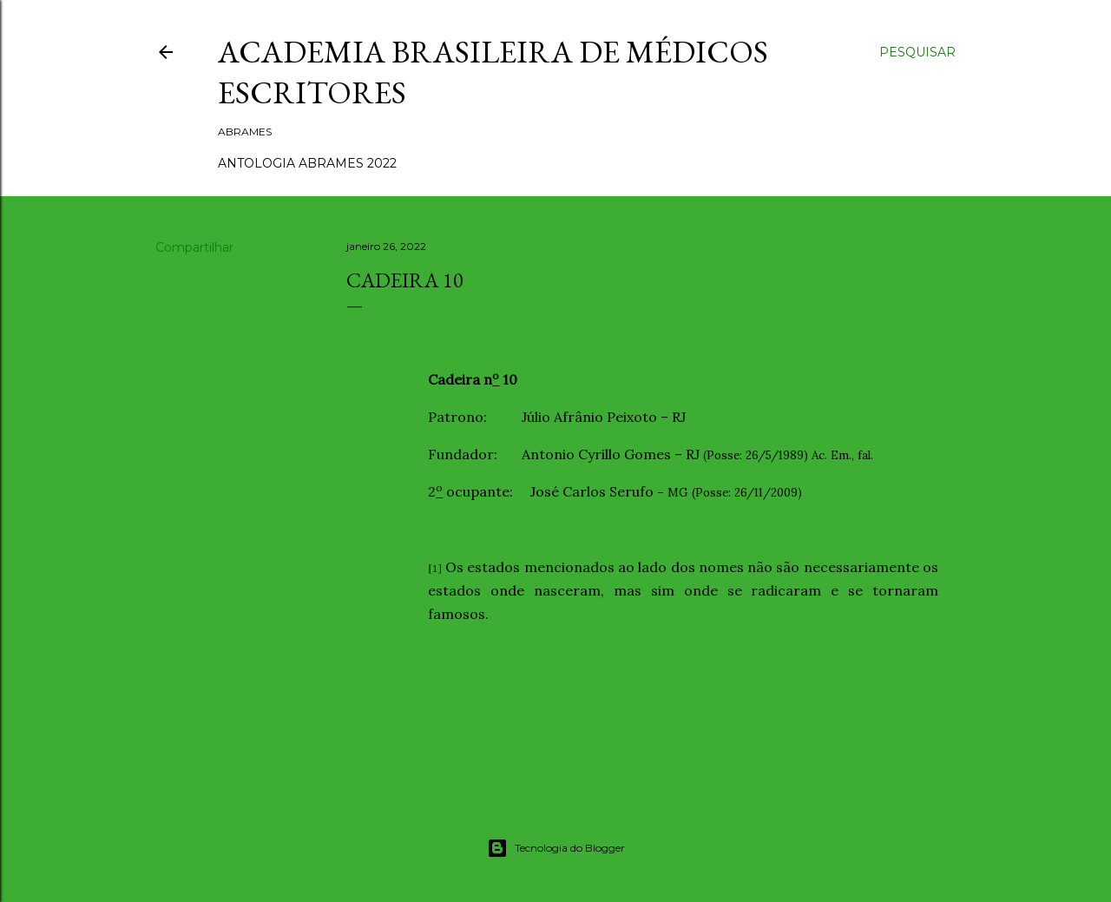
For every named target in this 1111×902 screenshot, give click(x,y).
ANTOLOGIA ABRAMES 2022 (307, 163)
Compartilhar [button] (194, 247)
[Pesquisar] (917, 52)
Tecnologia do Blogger (556, 848)
